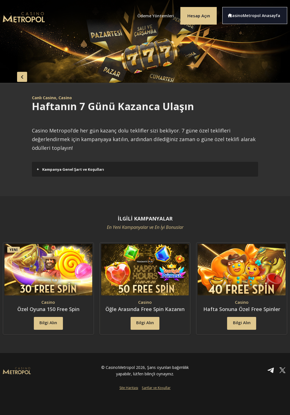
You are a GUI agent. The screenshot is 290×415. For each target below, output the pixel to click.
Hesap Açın (195, 13)
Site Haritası (128, 399)
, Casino (68, 97)
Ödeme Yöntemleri (146, 13)
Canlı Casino (46, 97)
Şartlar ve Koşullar (156, 399)
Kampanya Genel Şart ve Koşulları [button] (70, 169)
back (14, 75)
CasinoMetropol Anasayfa (258, 13)
